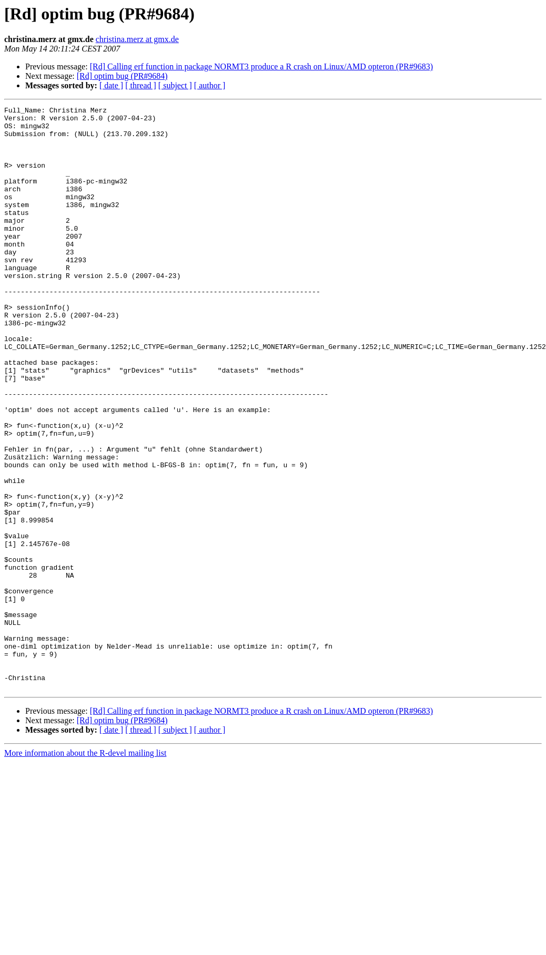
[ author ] (210, 85)
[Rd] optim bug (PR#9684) (122, 75)
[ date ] (111, 85)
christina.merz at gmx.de (137, 39)
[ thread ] (140, 85)
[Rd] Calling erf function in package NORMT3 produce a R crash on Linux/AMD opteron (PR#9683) (261, 66)
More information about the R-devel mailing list (85, 869)
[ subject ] (175, 85)
